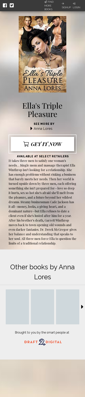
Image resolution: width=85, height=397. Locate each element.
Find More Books (49, 5)
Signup (66, 5)
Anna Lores (43, 129)
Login (76, 5)
